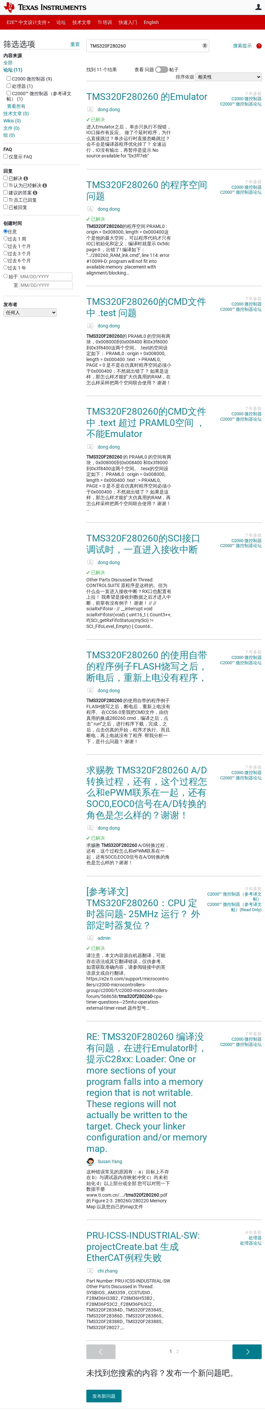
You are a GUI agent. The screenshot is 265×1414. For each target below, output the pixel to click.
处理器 (255, 1237)
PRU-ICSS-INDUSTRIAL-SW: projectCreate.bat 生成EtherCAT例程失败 (143, 1246)
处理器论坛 (251, 1243)
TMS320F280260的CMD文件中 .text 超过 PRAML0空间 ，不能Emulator (146, 422)
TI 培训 (99, 22)
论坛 (57, 22)
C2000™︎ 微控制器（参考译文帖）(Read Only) (234, 907)
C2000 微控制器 (246, 98)
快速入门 (121, 22)
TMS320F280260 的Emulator (146, 96)
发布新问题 (108, 1396)
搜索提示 (242, 45)
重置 (75, 44)
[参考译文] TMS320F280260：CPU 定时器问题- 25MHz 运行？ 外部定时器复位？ (143, 908)
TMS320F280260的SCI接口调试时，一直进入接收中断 (143, 544)
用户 (258, 7)
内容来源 (12, 55)
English (143, 22)
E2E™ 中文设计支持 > (26, 22)
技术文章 (77, 22)
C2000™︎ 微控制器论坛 (241, 103)
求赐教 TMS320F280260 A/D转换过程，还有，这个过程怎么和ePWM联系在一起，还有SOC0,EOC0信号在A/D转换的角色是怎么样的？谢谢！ (146, 792)
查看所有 (16, 106)
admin (104, 938)
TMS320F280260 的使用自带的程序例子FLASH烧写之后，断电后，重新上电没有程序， (147, 666)
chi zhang (108, 1271)
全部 (8, 62)
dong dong (109, 109)
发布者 (10, 304)
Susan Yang (110, 1161)
